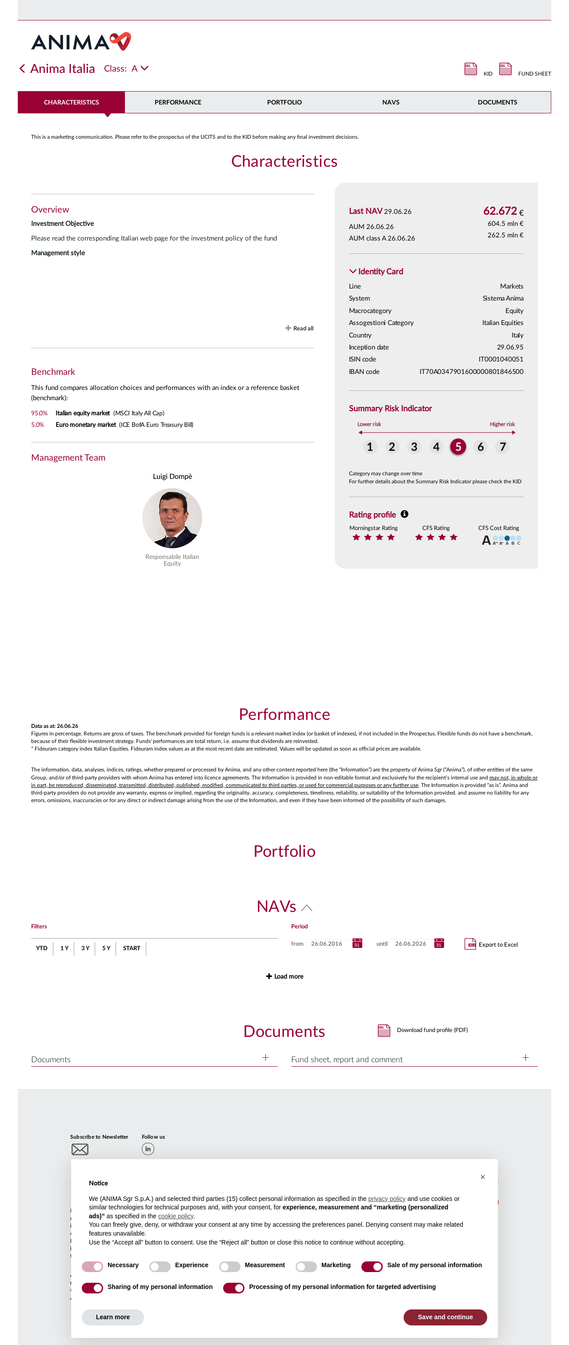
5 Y (106, 949)
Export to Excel (491, 944)
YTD (42, 949)
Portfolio (284, 103)
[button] (376, 272)
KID (488, 73)
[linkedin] (148, 1149)
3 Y (85, 949)
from (297, 944)
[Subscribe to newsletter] (80, 1149)
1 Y (64, 949)
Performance (178, 103)
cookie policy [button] (175, 1216)
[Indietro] (23, 69)
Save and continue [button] (445, 1317)
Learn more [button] (113, 1317)
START (131, 949)
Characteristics (71, 103)
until (382, 944)
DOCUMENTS (497, 103)
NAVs (391, 103)
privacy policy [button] (386, 1198)
